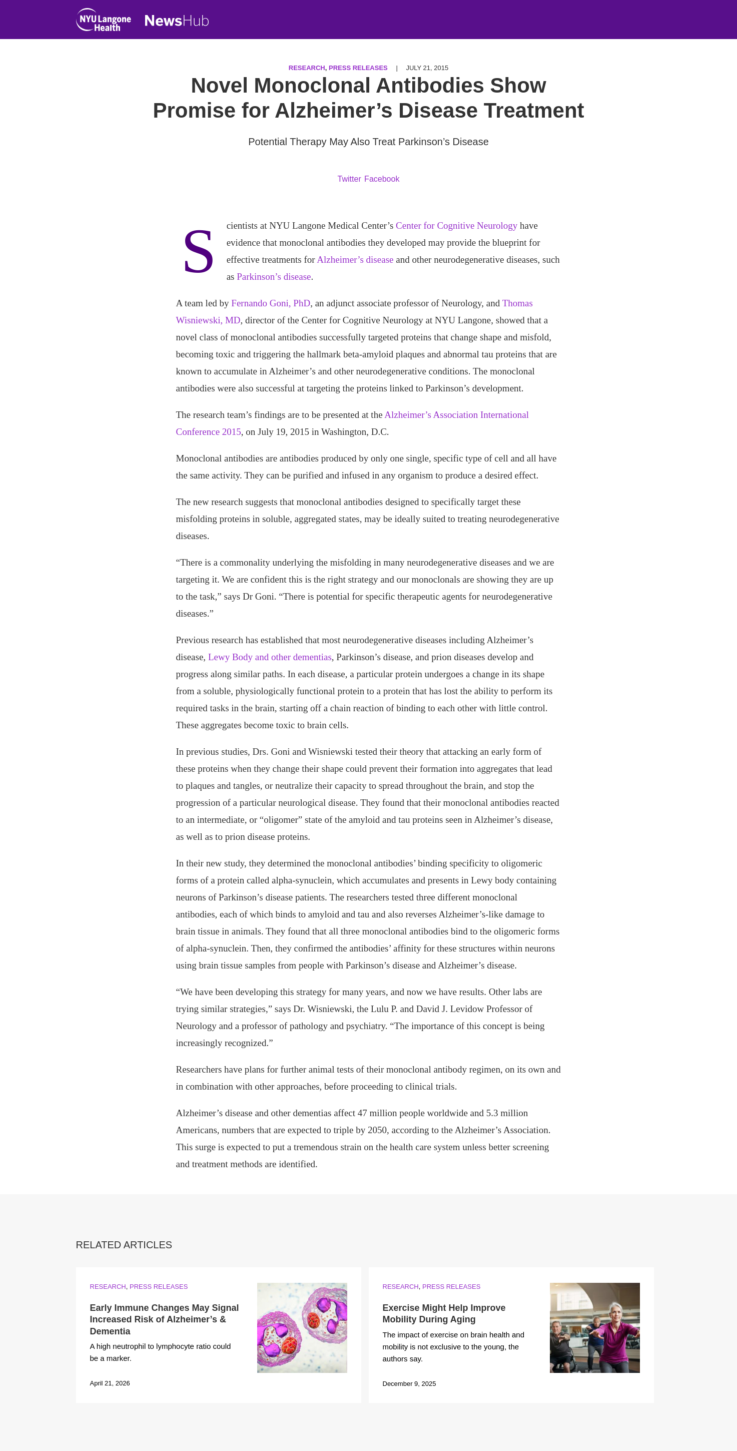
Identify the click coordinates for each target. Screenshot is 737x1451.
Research (307, 68)
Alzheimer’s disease (355, 259)
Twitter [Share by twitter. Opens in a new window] (349, 179)
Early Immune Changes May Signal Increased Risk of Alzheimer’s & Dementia (164, 1319)
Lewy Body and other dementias (270, 657)
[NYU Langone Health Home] (103, 22)
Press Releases (358, 68)
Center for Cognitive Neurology (456, 225)
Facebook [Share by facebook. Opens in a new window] (381, 179)
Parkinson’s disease (274, 276)
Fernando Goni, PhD (270, 303)
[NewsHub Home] (177, 20)
